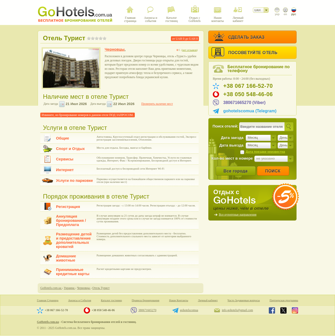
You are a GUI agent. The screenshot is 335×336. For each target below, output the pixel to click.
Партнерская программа (284, 300)
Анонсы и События (79, 300)
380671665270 (147, 310)
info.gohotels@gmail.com (237, 310)
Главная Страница (47, 300)
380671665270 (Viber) (244, 102)
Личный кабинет (207, 300)
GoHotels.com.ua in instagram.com (295, 310)
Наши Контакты (178, 300)
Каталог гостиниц (111, 300)
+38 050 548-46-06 (248, 94)
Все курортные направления (237, 214)
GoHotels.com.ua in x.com (283, 310)
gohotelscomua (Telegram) (249, 111)
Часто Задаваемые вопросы (243, 300)
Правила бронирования (145, 300)
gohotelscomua (189, 310)
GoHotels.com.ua (48, 321)
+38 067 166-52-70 (248, 86)
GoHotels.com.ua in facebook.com (272, 310)
